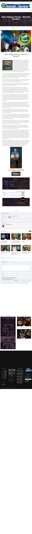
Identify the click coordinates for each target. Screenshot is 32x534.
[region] (8, 293)
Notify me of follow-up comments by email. (9, 277)
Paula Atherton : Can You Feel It (12, 377)
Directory (21, 0)
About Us (15, 0)
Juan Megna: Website (16, 170)
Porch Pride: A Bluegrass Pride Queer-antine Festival (11, 380)
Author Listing (11, 0)
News (8, 0)
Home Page (6, 0)
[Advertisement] (7, 359)
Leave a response (8, 257)
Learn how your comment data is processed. (21, 283)
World (2, 220)
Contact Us (17, 0)
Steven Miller (8, 224)
